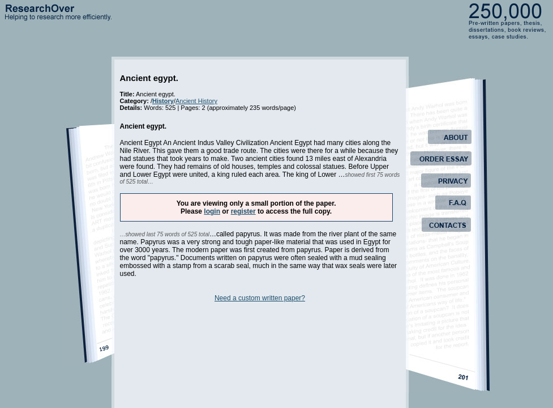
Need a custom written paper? (260, 298)
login (212, 211)
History (163, 100)
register (243, 211)
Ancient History (196, 100)
